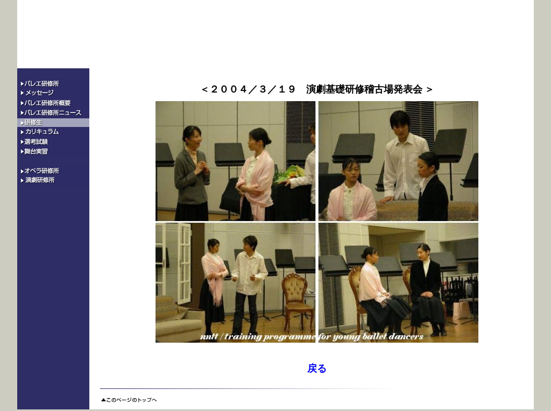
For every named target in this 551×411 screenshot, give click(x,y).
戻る (317, 368)
